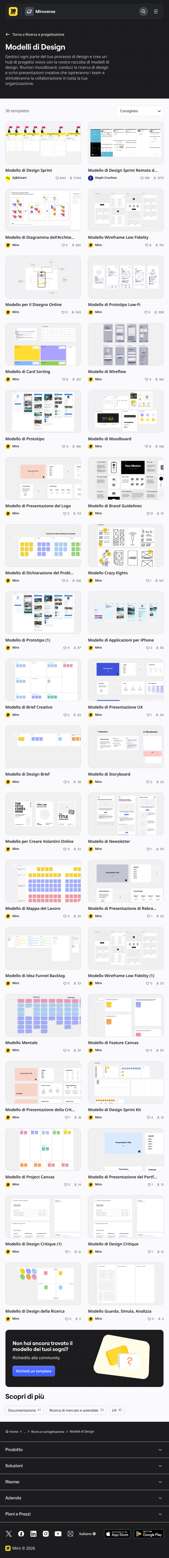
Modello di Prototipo (24, 439)
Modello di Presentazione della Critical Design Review (43, 1109)
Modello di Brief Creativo (28, 707)
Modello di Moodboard (109, 439)
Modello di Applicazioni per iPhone (121, 640)
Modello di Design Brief (27, 774)
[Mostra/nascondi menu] (155, 11)
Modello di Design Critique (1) (33, 1244)
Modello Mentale (21, 1042)
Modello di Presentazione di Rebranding (126, 908)
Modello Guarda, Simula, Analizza (119, 1311)
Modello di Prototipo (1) (27, 640)
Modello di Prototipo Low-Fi (114, 304)
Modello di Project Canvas (29, 1177)
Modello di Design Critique (113, 1244)
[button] (140, 111)
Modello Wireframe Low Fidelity (118, 237)
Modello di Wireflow (107, 371)
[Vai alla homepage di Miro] (13, 11)
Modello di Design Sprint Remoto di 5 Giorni (126, 170)
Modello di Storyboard (109, 774)
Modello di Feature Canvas (113, 1042)
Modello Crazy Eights (108, 573)
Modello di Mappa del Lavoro (33, 908)
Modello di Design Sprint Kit (114, 1109)
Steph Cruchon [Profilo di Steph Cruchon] (106, 178)
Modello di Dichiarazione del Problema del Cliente (43, 573)
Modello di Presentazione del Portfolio (124, 1177)
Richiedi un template (33, 1371)
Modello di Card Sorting (27, 371)
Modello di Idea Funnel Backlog (35, 975)
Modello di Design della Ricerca (34, 1311)
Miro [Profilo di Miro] (15, 245)
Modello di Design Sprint (28, 170)
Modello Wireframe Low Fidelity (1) (121, 975)
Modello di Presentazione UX (115, 707)
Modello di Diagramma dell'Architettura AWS (43, 237)
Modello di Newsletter (109, 841)
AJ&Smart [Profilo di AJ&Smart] (19, 178)
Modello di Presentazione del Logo (38, 506)
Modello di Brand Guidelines (115, 506)
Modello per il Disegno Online (33, 304)
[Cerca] (143, 11)
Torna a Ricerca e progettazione (34, 34)
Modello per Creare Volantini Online (39, 841)
